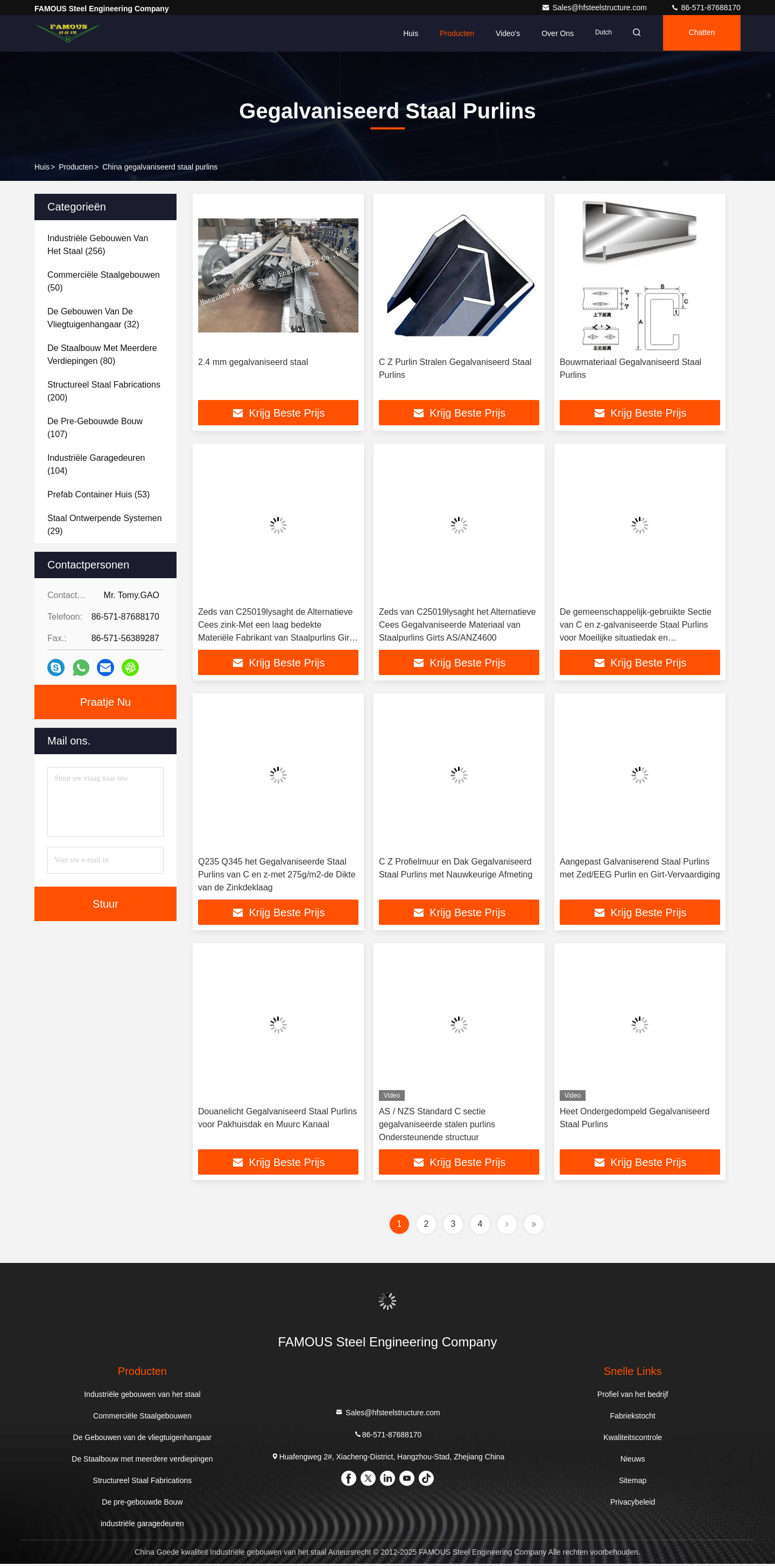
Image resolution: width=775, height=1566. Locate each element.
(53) (98, 494)
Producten (450, 33)
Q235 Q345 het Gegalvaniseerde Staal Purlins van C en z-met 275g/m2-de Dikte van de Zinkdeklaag (277, 875)
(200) (103, 391)
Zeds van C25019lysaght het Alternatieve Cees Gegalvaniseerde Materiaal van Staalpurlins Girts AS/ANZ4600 (457, 625)
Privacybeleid (632, 1504)
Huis (404, 33)
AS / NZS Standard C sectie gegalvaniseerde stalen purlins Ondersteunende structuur (437, 1125)
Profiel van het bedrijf (632, 1396)
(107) (95, 428)
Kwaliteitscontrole (632, 1439)
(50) (103, 281)
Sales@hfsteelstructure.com (595, 7)
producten (76, 167)
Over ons (551, 33)
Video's (501, 33)
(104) (96, 464)
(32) (93, 318)
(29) (104, 525)
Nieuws (633, 1461)
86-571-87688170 (706, 7)
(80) (102, 354)
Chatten (700, 33)
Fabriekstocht (633, 1418)
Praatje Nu (105, 702)
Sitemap (632, 1482)
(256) (97, 245)
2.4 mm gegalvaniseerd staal (253, 362)
